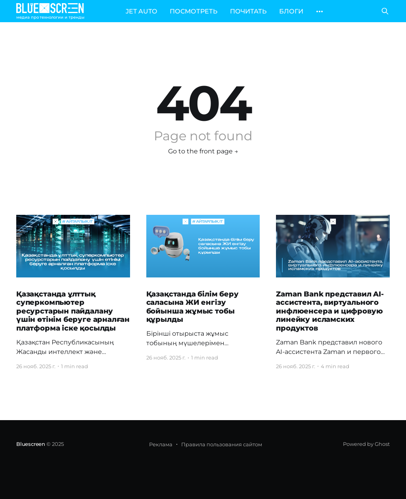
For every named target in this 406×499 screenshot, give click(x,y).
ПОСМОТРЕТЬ (193, 11)
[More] (320, 11)
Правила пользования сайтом (221, 444)
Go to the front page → (203, 151)
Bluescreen (30, 444)
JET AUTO (141, 11)
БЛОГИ (291, 11)
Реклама (160, 444)
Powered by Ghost (366, 444)
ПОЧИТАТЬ (248, 11)
